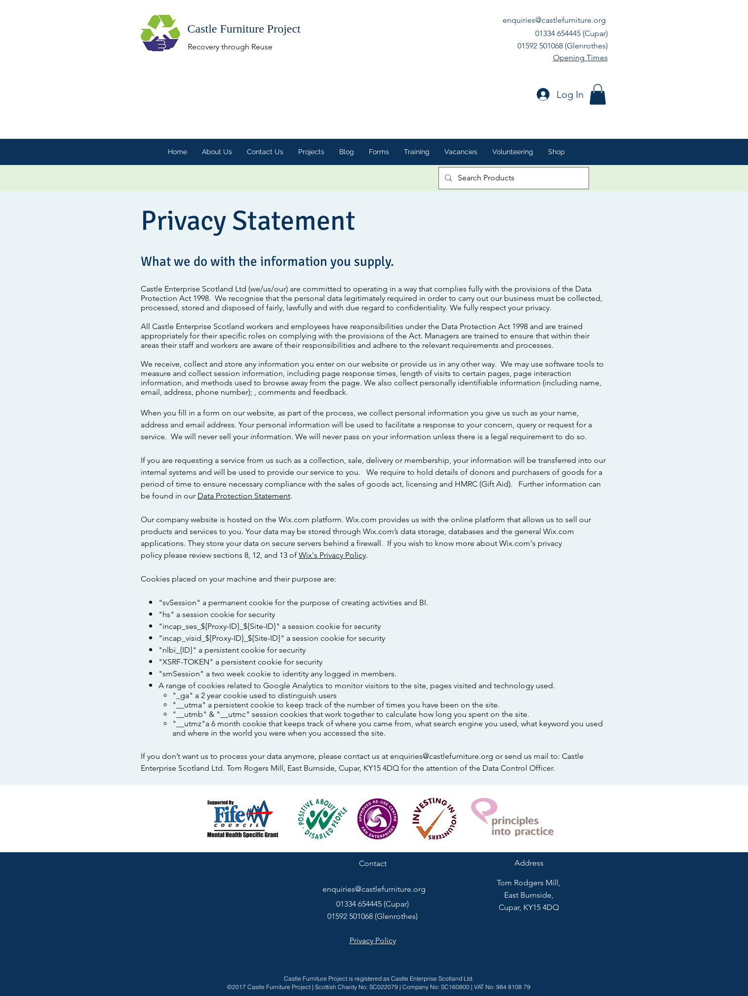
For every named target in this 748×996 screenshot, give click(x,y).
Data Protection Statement (243, 495)
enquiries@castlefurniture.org (554, 20)
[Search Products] (513, 178)
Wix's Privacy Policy (332, 555)
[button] (597, 94)
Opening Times (580, 57)
